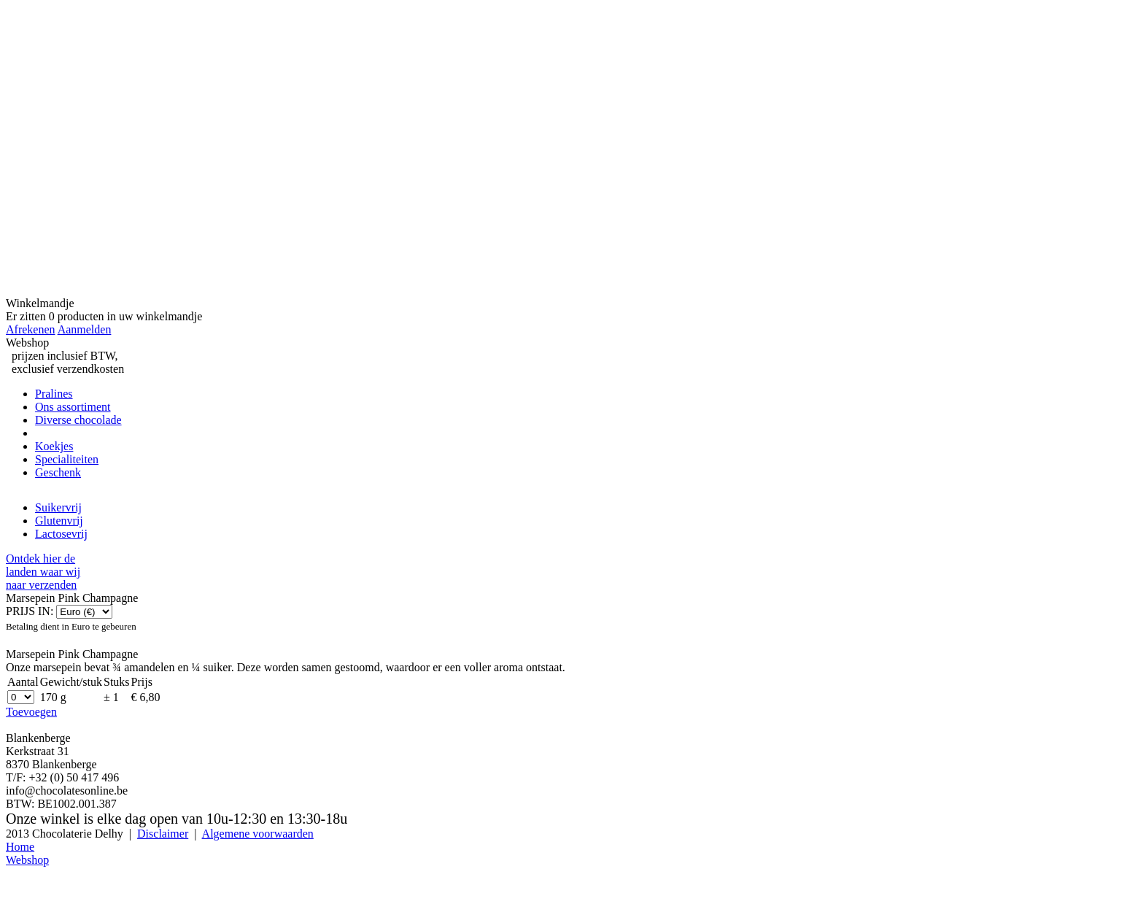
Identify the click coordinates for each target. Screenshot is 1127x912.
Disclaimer (162, 833)
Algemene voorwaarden (258, 833)
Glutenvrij (59, 520)
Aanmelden (85, 329)
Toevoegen (31, 712)
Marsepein (60, 433)
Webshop (27, 860)
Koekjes (54, 446)
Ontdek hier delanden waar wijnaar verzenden (43, 571)
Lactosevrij (61, 534)
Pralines (54, 393)
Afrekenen (30, 329)
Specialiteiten (66, 459)
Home (20, 846)
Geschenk (58, 472)
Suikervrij (58, 507)
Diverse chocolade (78, 420)
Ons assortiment (73, 407)
